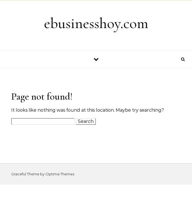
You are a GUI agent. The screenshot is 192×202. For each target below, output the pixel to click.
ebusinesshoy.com (96, 23)
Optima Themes (59, 174)
